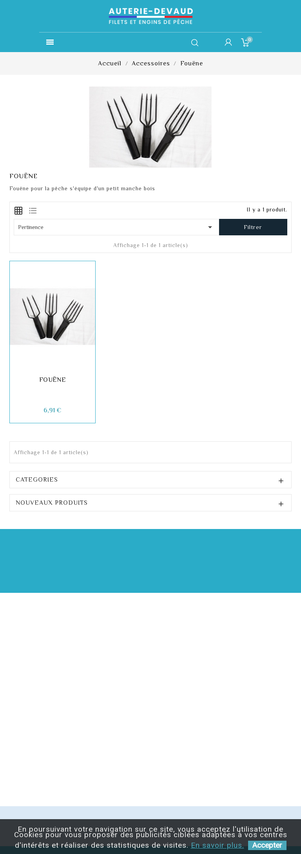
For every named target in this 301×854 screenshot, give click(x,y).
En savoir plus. (217, 845)
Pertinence (116, 227)
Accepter (267, 845)
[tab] (18, 210)
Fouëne (52, 379)
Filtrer (253, 227)
